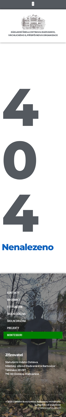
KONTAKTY (13, 292)
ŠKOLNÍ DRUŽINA (16, 321)
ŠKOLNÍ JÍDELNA (16, 314)
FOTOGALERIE (15, 307)
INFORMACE (14, 300)
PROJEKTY (13, 328)
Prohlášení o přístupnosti (48, 408)
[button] (33, 4)
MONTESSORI (14, 335)
